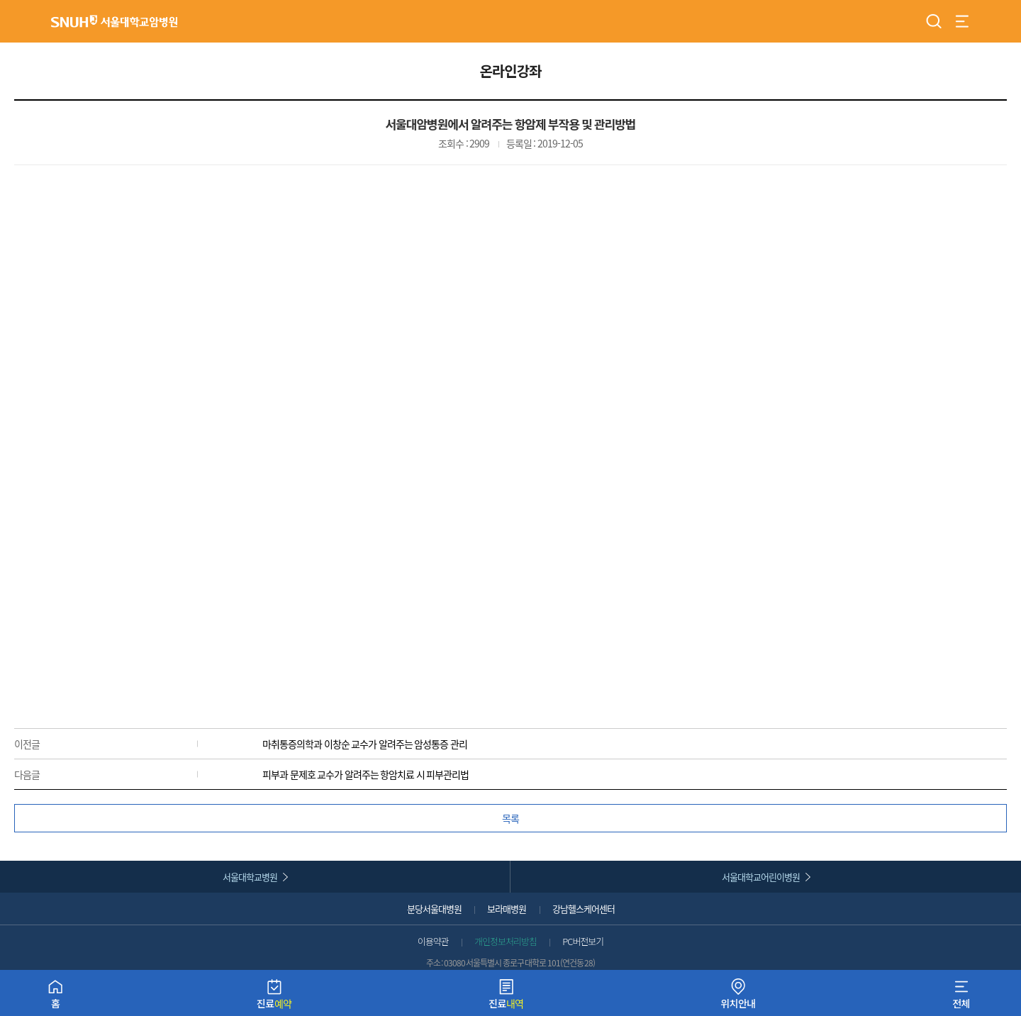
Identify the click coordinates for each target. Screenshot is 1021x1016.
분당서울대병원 (434, 908)
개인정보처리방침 (505, 941)
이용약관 (433, 941)
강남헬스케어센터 (583, 908)
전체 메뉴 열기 (962, 21)
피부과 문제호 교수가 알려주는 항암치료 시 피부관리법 (365, 774)
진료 (274, 997)
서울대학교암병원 (114, 21)
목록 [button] (510, 818)
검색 (934, 21)
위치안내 (738, 997)
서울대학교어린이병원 (761, 876)
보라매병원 (506, 908)
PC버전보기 (582, 941)
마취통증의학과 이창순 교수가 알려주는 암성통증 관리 (364, 744)
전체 (961, 997)
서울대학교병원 (250, 876)
